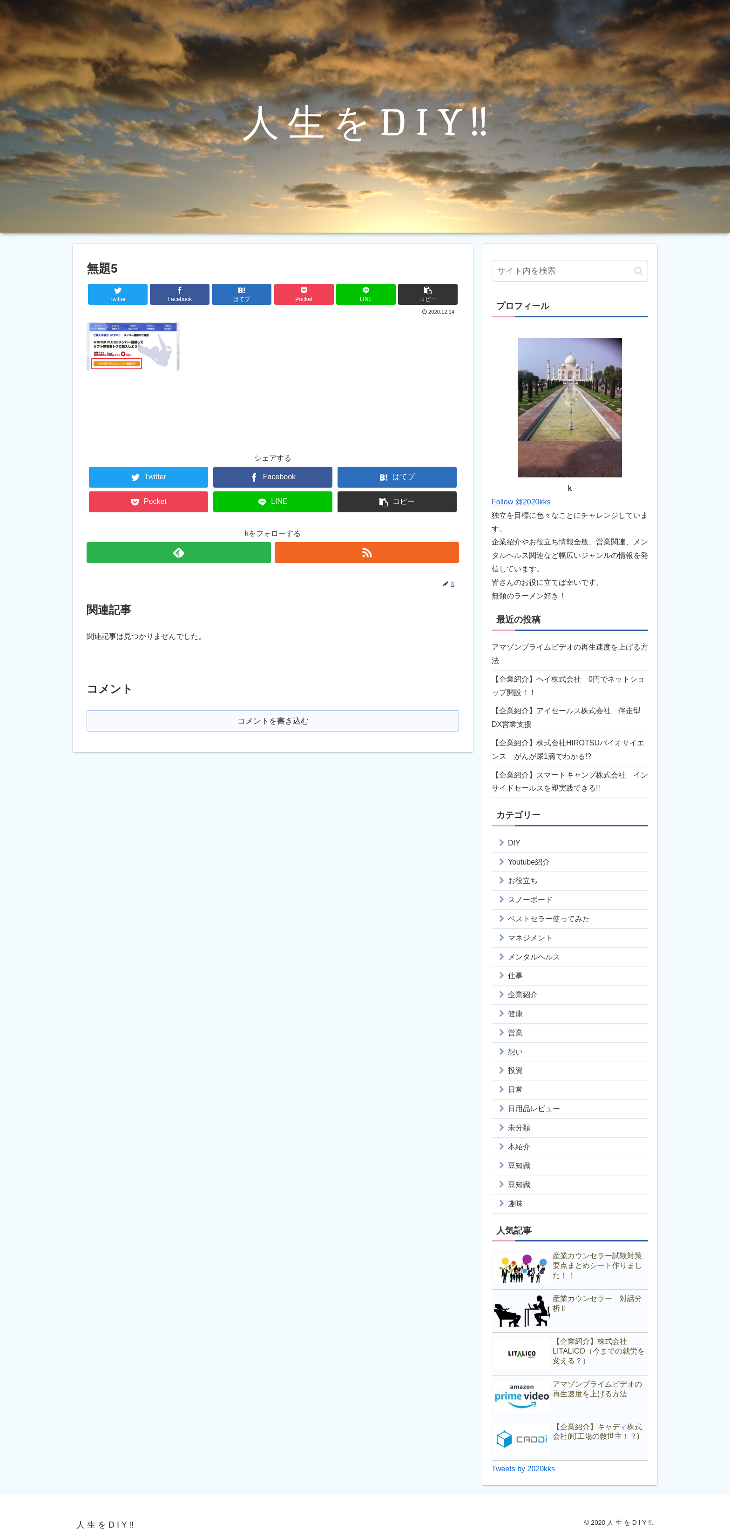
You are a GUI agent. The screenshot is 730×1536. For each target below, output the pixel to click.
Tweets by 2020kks (523, 1469)
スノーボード (530, 900)
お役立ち (523, 881)
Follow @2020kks (521, 502)
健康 (515, 1014)
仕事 (515, 975)
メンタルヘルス (534, 957)
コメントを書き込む (273, 721)
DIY (514, 843)
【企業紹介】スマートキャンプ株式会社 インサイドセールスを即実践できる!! (570, 781)
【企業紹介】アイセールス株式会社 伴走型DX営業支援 (566, 717)
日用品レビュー (534, 1109)
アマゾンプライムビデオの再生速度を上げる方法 (570, 653)
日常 (515, 1089)
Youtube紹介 (529, 862)
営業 (515, 1033)
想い (515, 1052)
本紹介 (519, 1147)
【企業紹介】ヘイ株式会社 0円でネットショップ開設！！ (568, 686)
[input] (570, 271)
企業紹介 (523, 995)
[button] (638, 271)
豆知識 (519, 1165)
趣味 (515, 1203)
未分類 (519, 1128)
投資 (515, 1070)
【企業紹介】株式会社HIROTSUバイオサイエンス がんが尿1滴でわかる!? (568, 749)
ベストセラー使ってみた (549, 919)
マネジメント (530, 938)
